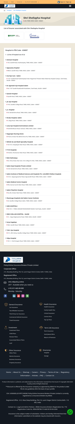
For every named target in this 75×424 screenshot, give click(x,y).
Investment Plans (14, 330)
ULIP (10, 343)
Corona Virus (48, 316)
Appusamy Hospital (13, 68)
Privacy (43, 372)
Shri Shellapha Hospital (19, 10)
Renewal (6, 2)
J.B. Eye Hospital (12, 102)
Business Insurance (15, 359)
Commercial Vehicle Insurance (18, 317)
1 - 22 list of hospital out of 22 (15, 55)
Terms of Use (53, 372)
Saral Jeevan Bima (49, 334)
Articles (35, 375)
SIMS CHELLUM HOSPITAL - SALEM (18, 214)
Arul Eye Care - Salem (14, 76)
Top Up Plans (48, 320)
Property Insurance (15, 362)
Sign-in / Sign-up (64, 2)
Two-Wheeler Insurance (16, 310)
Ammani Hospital (12, 60)
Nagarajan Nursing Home (15, 134)
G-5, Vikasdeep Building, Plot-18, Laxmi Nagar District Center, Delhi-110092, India (28, 278)
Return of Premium (50, 337)
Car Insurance (13, 307)
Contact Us (19, 2)
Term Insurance (48, 331)
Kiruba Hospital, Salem (14, 118)
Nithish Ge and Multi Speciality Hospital (20, 142)
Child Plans (12, 333)
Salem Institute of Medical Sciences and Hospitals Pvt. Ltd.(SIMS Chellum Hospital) (34, 174)
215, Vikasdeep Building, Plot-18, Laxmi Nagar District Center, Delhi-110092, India (28, 272)
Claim (12, 2)
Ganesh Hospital (12, 94)
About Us (17, 372)
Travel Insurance (14, 320)
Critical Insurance (49, 313)
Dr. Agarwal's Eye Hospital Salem (17, 86)
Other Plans (12, 353)
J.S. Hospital (10, 110)
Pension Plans (13, 337)
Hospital (9, 10)
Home (8, 372)
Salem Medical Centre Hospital (17, 182)
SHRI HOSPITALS (12, 206)
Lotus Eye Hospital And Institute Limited (20, 126)
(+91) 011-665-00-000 (31, 2)
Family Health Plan (49, 310)
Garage (46, 356)
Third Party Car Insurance (17, 314)
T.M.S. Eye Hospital (13, 230)
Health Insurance (49, 307)
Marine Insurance (14, 356)
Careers (34, 372)
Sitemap (26, 372)
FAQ (42, 375)
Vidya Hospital (11, 238)
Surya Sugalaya (12, 222)
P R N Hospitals (12, 150)
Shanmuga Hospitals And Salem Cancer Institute (23, 198)
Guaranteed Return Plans (16, 340)
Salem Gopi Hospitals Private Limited (19, 166)
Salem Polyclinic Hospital (15, 190)
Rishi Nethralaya (12, 158)
